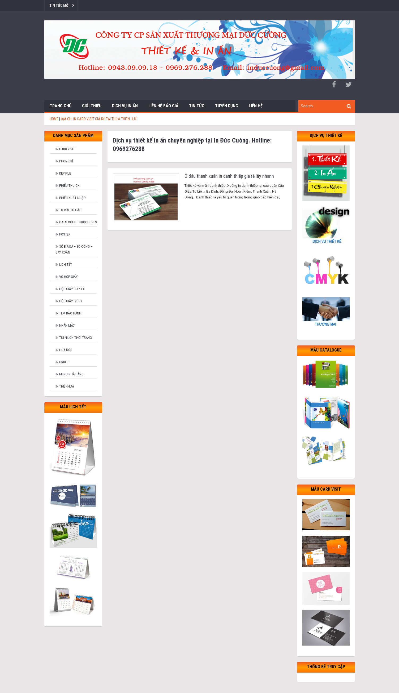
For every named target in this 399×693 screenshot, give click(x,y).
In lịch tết (63, 264)
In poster (62, 234)
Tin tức (196, 105)
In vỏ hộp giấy (66, 277)
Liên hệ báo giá (163, 105)
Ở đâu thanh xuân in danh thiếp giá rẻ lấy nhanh (229, 176)
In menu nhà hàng (69, 374)
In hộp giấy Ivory (68, 301)
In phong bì (64, 161)
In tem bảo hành (68, 313)
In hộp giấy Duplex (70, 289)
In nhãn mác (65, 325)
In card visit (65, 149)
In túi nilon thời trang (73, 338)
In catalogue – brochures (76, 222)
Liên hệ (256, 105)
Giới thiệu (91, 105)
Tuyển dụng (226, 105)
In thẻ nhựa (64, 386)
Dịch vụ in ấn (125, 105)
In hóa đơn (63, 350)
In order (61, 362)
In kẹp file (63, 173)
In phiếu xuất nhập (70, 198)
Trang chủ (60, 105)
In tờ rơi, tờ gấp (68, 210)
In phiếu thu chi (67, 186)
